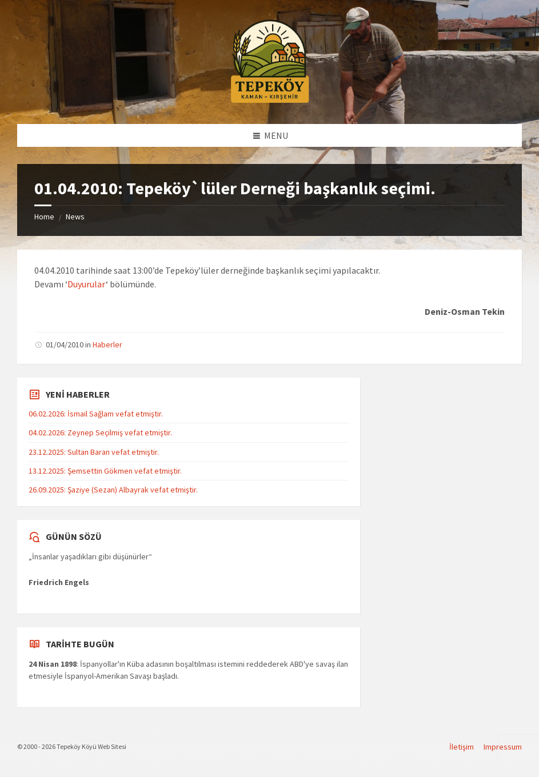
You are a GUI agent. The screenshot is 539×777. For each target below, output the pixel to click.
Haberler (107, 344)
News (75, 216)
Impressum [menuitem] (503, 747)
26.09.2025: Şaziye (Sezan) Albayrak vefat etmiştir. (113, 489)
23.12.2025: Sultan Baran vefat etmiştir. (94, 452)
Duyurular (86, 284)
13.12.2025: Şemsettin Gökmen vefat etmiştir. (105, 471)
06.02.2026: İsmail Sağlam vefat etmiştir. (96, 413)
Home (44, 216)
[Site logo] (270, 101)
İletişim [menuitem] (461, 747)
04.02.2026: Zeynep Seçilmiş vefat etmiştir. (100, 432)
